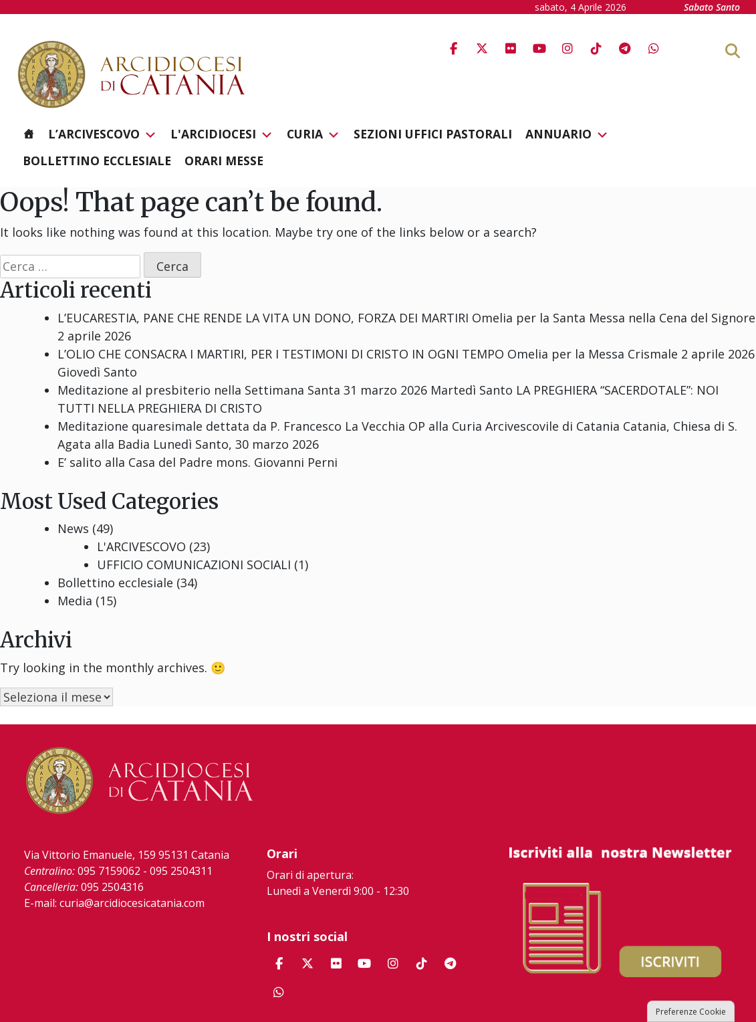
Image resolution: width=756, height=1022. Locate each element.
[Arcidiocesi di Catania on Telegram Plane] (625, 48)
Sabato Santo (712, 7)
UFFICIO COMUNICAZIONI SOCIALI (194, 564)
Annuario (567, 134)
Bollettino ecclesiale (97, 160)
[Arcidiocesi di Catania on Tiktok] (596, 48)
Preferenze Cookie (691, 1011)
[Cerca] (754, 50)
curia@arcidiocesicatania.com (132, 903)
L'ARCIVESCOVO (141, 546)
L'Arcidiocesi (221, 134)
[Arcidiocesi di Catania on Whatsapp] (654, 48)
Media (74, 601)
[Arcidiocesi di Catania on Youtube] (539, 48)
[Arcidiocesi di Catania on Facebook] (453, 48)
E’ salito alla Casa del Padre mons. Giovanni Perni (197, 462)
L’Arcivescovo (102, 134)
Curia (313, 134)
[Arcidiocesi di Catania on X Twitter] (482, 48)
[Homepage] (28, 133)
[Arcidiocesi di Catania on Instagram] (567, 48)
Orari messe (223, 160)
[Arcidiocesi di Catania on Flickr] (511, 48)
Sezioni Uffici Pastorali (433, 134)
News (73, 528)
